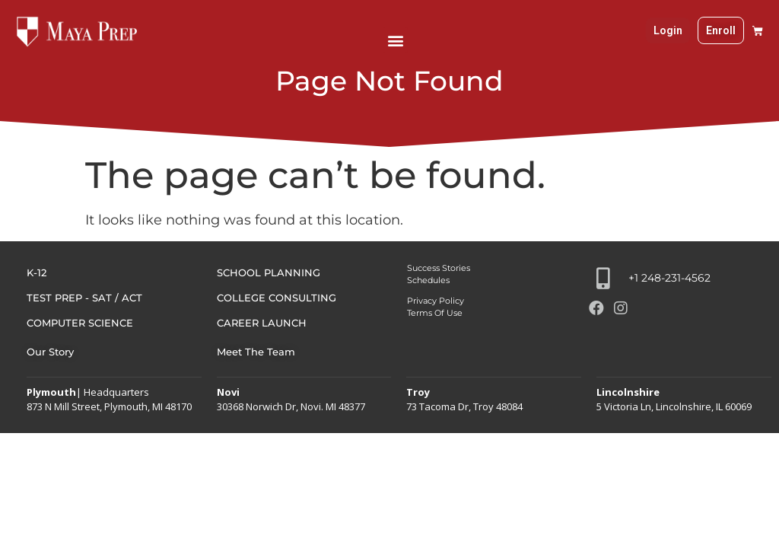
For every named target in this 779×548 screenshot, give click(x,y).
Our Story (50, 352)
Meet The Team (256, 352)
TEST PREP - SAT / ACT (84, 298)
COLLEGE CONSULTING (276, 298)
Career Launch (262, 323)
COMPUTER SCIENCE (80, 323)
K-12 (36, 272)
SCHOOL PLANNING (268, 272)
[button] (395, 40)
